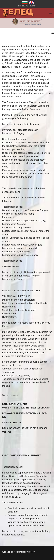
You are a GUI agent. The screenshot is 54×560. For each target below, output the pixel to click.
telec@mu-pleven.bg (28, 6)
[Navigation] (50, 13)
